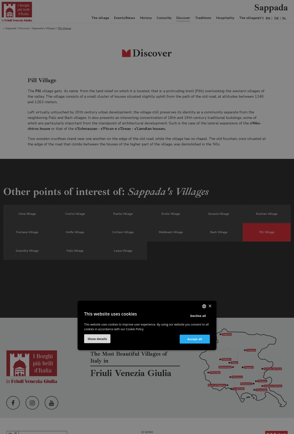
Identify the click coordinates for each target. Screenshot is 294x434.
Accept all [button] (194, 339)
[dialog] (147, 217)
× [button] (209, 306)
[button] (97, 339)
